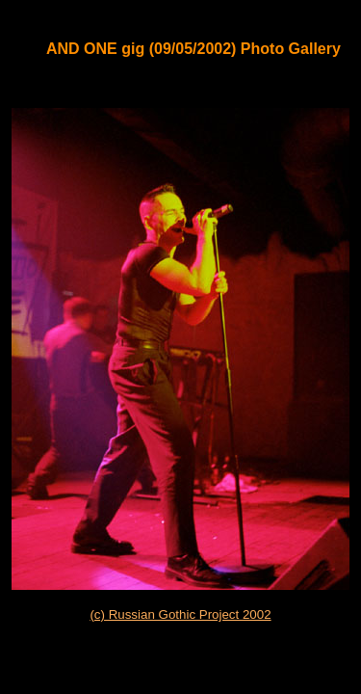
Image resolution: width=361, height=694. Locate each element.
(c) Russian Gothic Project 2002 (180, 614)
